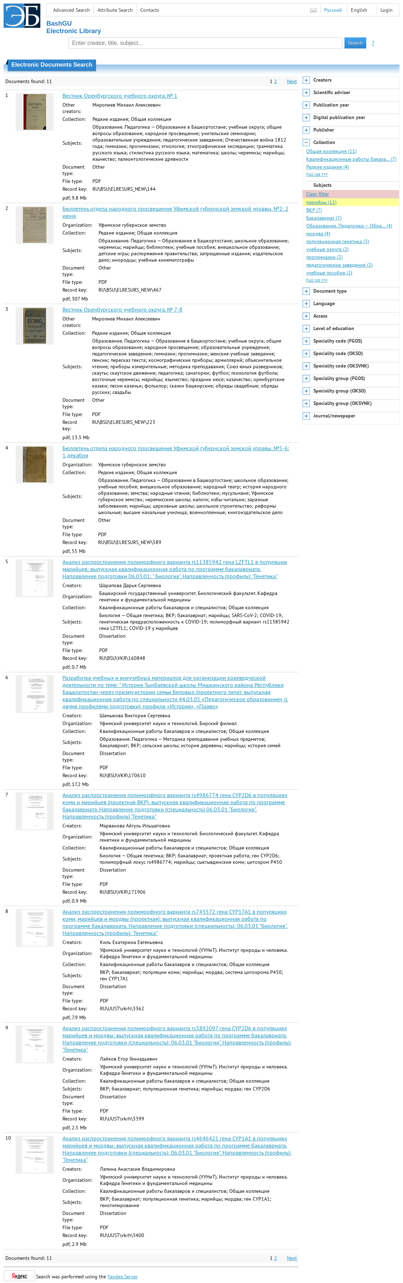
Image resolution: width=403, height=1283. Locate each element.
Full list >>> (317, 174)
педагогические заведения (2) (339, 265)
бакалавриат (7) (324, 218)
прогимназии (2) (324, 257)
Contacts (149, 10)
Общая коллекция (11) (331, 151)
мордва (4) (318, 233)
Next (292, 81)
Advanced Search (71, 10)
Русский (333, 10)
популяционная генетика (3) (337, 241)
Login (387, 10)
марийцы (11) (321, 202)
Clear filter (317, 194)
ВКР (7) (314, 210)
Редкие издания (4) (327, 167)
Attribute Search (115, 10)
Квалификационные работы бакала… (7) (351, 159)
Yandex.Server (122, 1276)
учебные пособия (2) (329, 273)
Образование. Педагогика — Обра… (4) (349, 225)
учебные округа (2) (327, 249)
